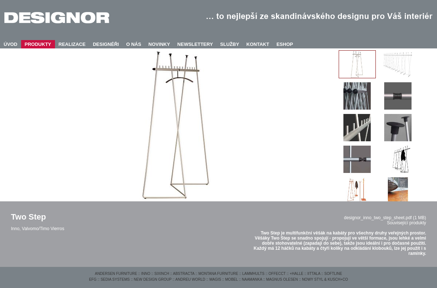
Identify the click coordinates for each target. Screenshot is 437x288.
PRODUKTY (38, 44)
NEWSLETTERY (195, 44)
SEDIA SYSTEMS (115, 279)
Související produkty (406, 222)
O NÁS (133, 44)
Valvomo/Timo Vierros (43, 228)
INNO (145, 274)
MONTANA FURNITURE (218, 274)
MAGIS (215, 279)
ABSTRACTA (183, 274)
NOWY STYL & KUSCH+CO (325, 279)
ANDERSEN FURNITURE (116, 274)
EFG (93, 279)
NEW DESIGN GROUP (153, 279)
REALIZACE (72, 44)
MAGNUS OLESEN (282, 279)
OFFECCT (277, 274)
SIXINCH (161, 274)
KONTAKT (258, 44)
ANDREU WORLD (190, 279)
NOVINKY (159, 44)
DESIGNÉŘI (106, 44)
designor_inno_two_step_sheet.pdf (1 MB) (385, 217)
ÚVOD (10, 44)
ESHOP (284, 44)
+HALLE (296, 274)
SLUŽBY (229, 44)
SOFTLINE (333, 274)
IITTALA (313, 274)
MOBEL (231, 279)
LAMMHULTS (253, 274)
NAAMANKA (252, 279)
